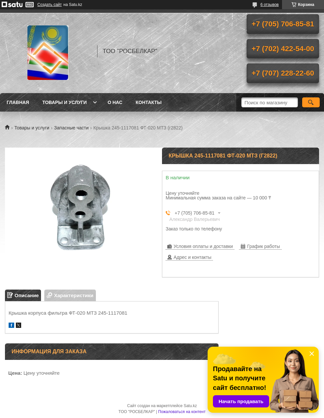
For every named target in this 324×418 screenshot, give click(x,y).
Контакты (148, 102)
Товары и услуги (64, 102)
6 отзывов (270, 4)
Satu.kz (190, 405)
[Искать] (311, 102)
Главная (18, 102)
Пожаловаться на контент (181, 411)
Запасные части (71, 127)
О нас (114, 102)
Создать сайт (49, 4)
